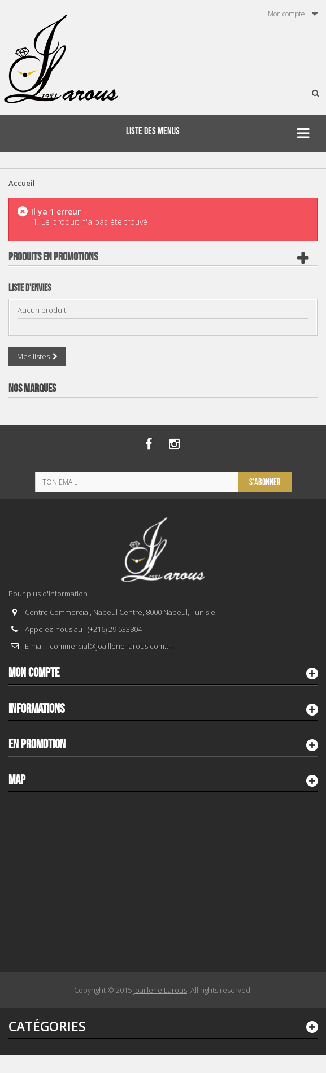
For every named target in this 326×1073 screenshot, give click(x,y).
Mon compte (33, 673)
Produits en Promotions (53, 257)
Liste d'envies (29, 288)
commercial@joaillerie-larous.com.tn (111, 646)
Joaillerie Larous (160, 990)
